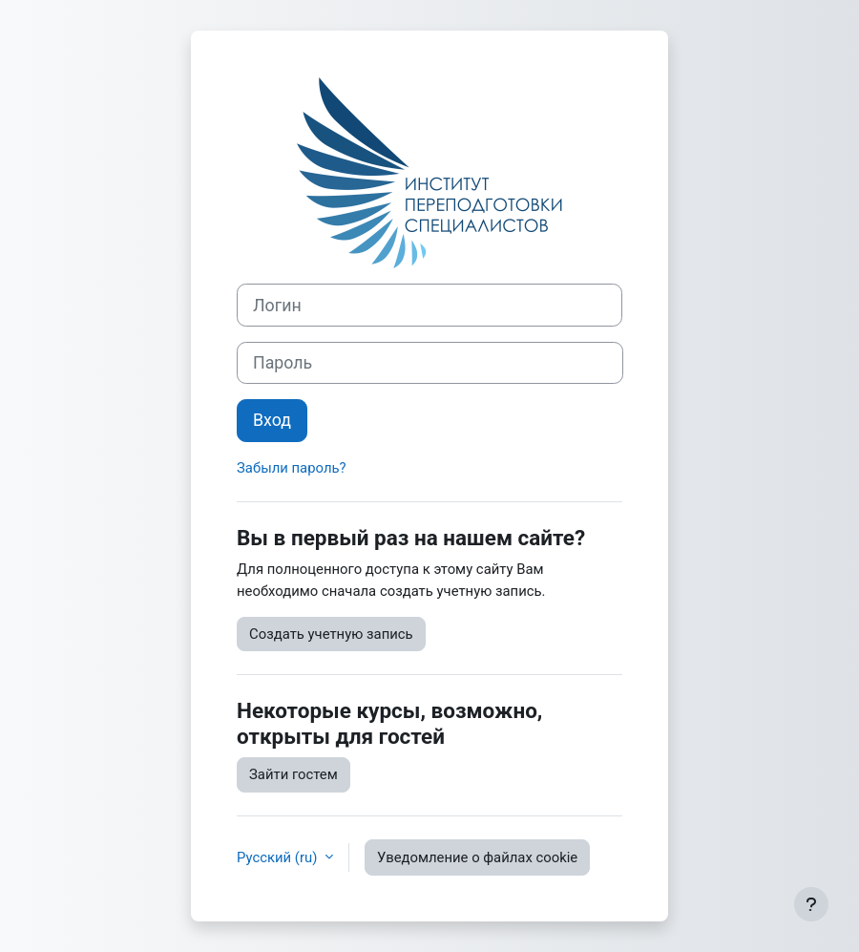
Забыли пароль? (291, 467)
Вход (272, 420)
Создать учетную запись (331, 634)
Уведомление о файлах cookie (477, 857)
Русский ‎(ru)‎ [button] (279, 857)
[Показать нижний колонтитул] (811, 904)
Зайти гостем (293, 774)
